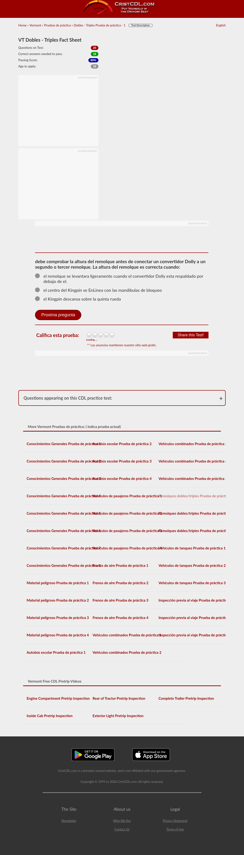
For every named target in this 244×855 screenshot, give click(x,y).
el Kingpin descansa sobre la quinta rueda (80, 299)
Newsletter (68, 821)
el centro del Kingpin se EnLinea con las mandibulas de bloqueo (100, 290)
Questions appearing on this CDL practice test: (68, 398)
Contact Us (121, 829)
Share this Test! (191, 335)
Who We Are (122, 821)
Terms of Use (175, 829)
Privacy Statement (175, 821)
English (221, 25)
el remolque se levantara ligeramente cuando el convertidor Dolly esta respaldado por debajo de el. (119, 278)
